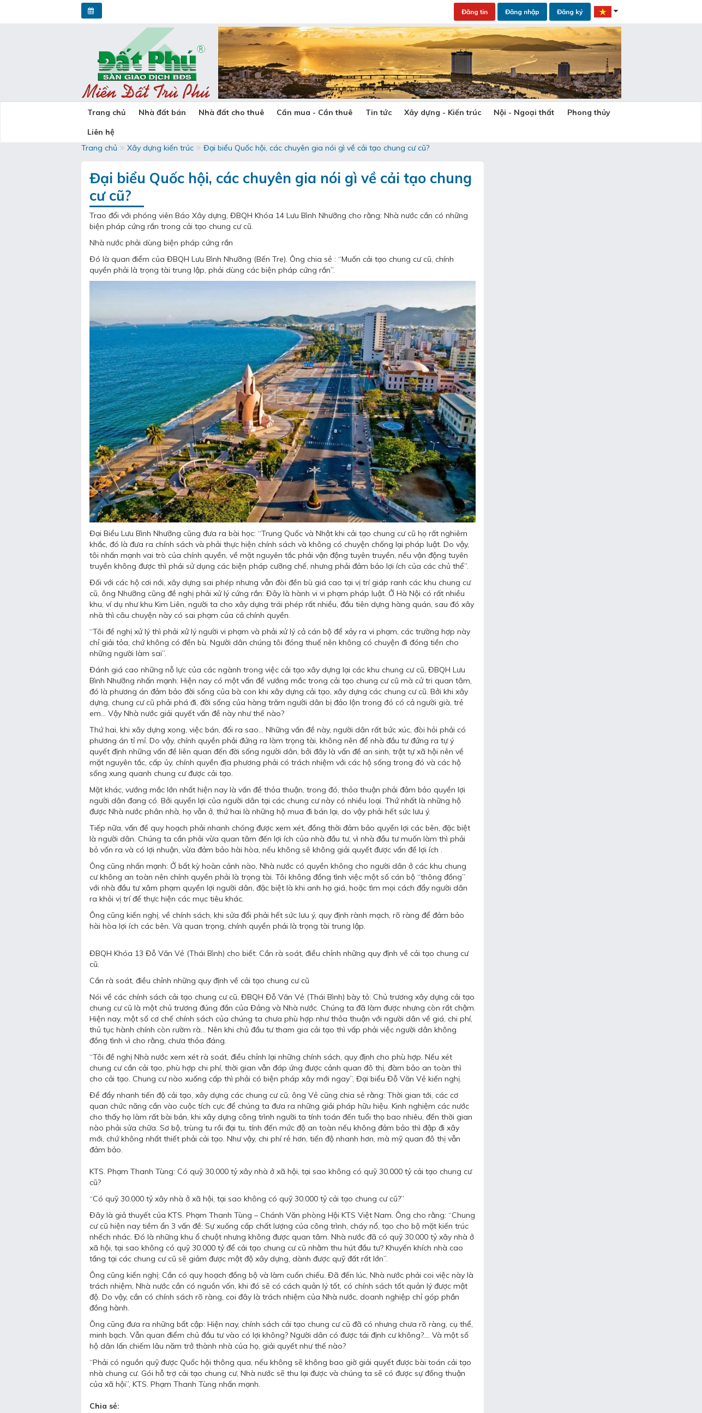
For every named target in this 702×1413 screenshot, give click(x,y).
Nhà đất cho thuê (216, 113)
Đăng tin (474, 12)
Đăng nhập (522, 12)
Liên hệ (584, 113)
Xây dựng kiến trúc (160, 140)
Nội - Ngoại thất (484, 113)
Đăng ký (570, 12)
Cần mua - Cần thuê (293, 113)
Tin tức (351, 113)
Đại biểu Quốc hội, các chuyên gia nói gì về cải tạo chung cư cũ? (316, 140)
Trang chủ (104, 113)
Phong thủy (542, 113)
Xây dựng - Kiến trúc (408, 113)
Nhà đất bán (153, 113)
